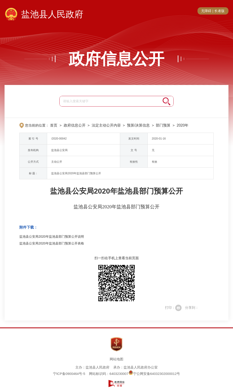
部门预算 (163, 125)
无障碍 (206, 11)
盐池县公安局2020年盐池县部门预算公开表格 (51, 243)
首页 (53, 125)
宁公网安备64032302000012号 (154, 374)
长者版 (219, 11)
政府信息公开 (116, 59)
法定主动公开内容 (106, 125)
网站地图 (116, 359)
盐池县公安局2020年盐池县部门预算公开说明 (51, 236)
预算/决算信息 (138, 125)
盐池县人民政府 (52, 14)
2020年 (182, 125)
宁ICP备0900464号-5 (69, 374)
